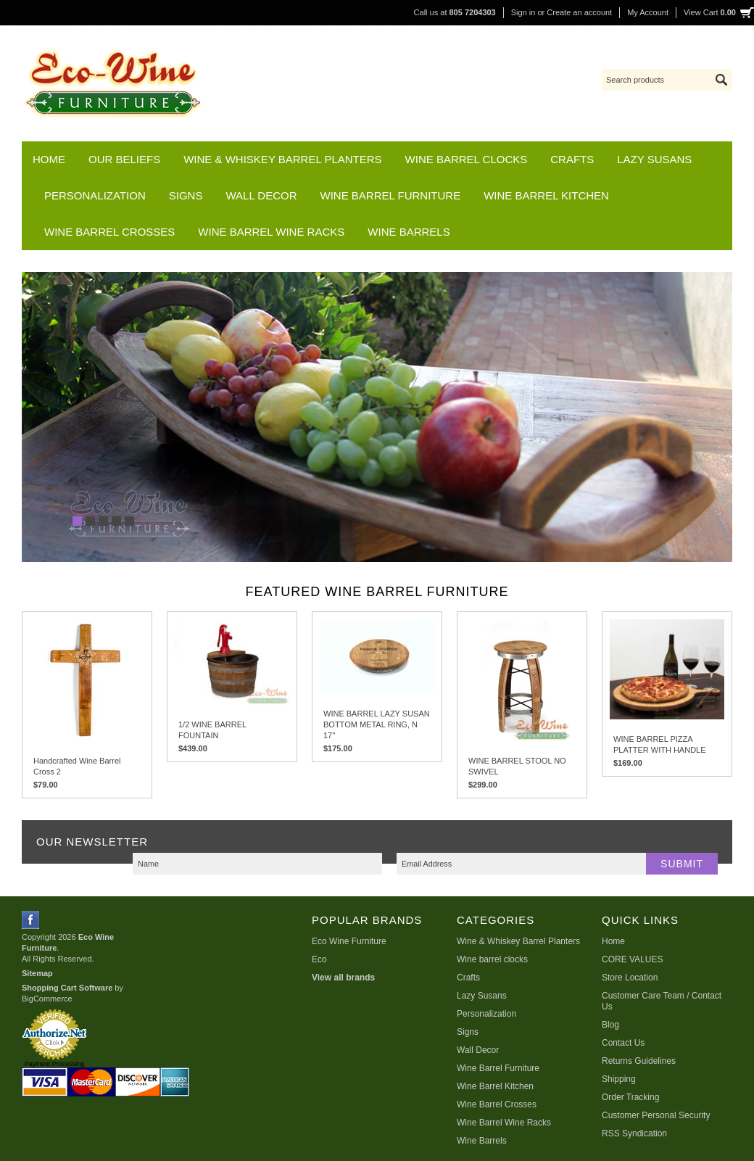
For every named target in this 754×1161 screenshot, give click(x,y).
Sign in (523, 12)
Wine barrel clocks (466, 159)
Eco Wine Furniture (349, 941)
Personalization (95, 195)
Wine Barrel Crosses (109, 232)
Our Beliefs (124, 159)
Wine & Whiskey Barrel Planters (282, 159)
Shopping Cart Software (67, 987)
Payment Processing (55, 1063)
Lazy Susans (654, 159)
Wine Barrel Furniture (390, 195)
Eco (319, 959)
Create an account (579, 12)
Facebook (31, 920)
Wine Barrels (409, 232)
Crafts (572, 159)
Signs (186, 195)
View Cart (710, 12)
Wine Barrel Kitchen (546, 195)
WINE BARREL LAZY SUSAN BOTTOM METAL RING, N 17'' (376, 724)
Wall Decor (261, 195)
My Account (647, 12)
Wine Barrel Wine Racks (271, 232)
